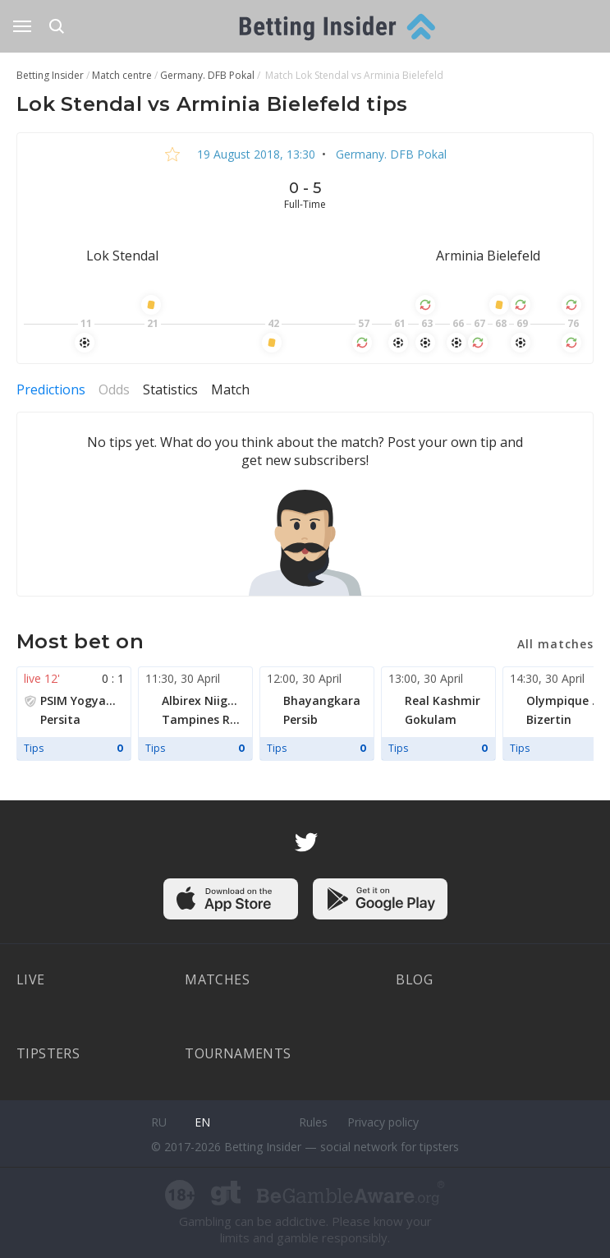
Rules (313, 1122)
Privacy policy (383, 1122)
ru (159, 1122)
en (202, 1122)
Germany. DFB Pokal (390, 154)
